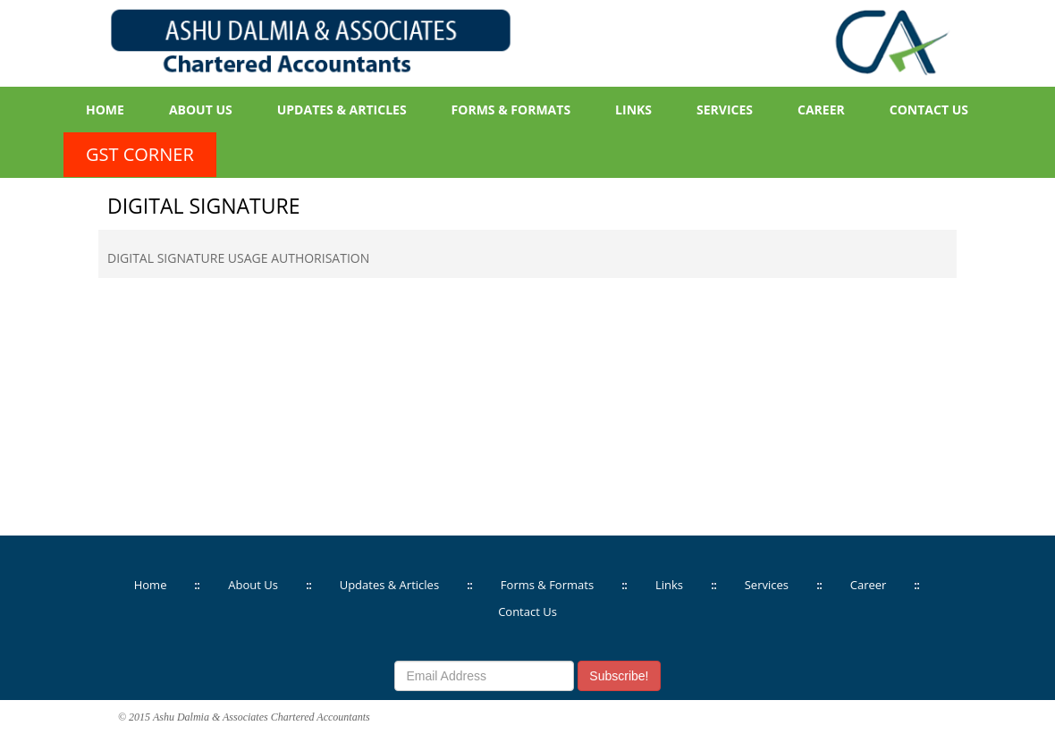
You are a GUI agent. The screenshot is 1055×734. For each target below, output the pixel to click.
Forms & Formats (511, 109)
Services (724, 109)
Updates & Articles (342, 109)
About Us (200, 109)
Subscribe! (618, 676)
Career (821, 109)
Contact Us (929, 109)
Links (633, 109)
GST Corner (140, 154)
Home (105, 109)
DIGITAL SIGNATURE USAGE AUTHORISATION (238, 257)
